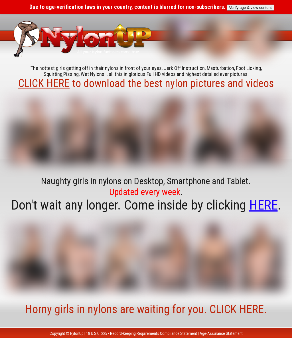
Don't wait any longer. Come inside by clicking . (146, 205)
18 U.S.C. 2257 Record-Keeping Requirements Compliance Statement (141, 333)
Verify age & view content (250, 7)
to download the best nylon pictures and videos (146, 83)
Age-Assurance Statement (221, 333)
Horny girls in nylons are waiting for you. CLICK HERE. (146, 309)
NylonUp (77, 333)
